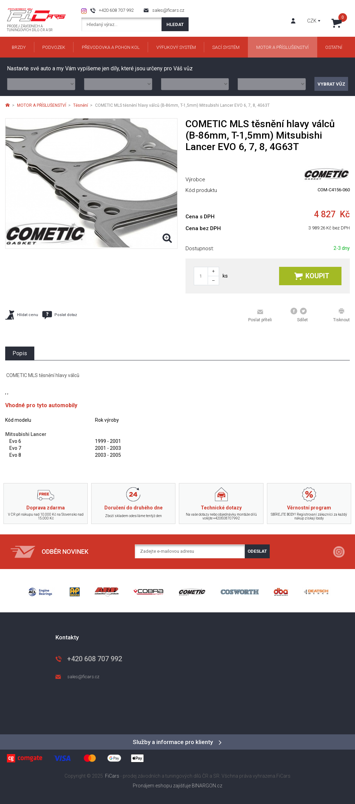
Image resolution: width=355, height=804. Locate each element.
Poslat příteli (260, 315)
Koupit (311, 276)
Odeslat (257, 551)
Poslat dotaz (59, 315)
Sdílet (299, 315)
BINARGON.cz (207, 785)
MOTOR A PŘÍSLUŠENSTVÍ (41, 105)
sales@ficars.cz (168, 10)
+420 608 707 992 (116, 10)
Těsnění (80, 105)
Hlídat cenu (21, 315)
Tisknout (341, 315)
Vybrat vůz (331, 84)
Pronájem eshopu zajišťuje (162, 785)
